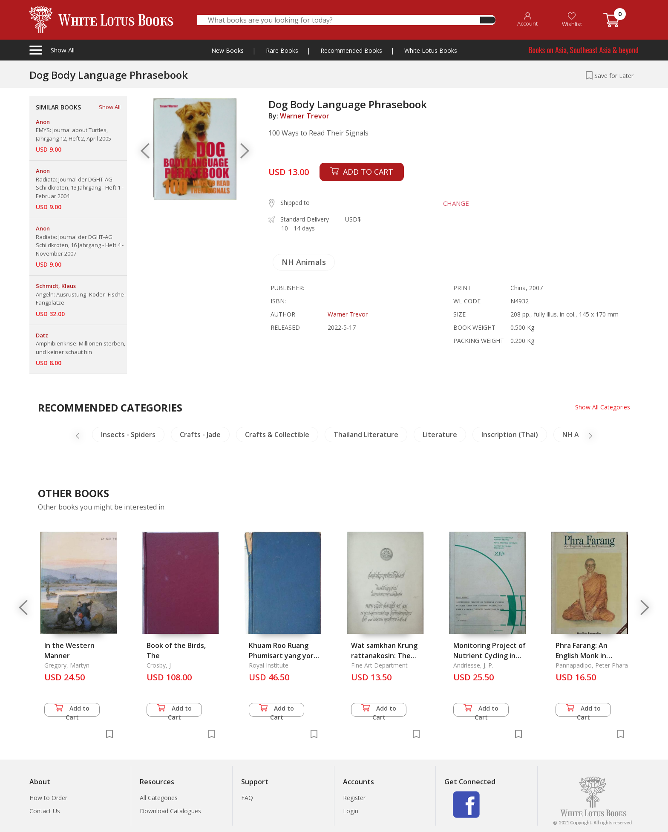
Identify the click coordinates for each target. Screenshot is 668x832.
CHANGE (456, 203)
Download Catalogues (170, 811)
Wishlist (572, 19)
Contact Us (44, 811)
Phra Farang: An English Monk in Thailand (582, 656)
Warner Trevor (304, 116)
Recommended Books (351, 50)
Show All (110, 107)
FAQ (247, 798)
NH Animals (304, 262)
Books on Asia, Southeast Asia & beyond (583, 49)
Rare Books (282, 50)
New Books (227, 50)
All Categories (159, 798)
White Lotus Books (430, 50)
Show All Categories (602, 407)
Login (350, 811)
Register (354, 798)
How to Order (48, 798)
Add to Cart (72, 710)
